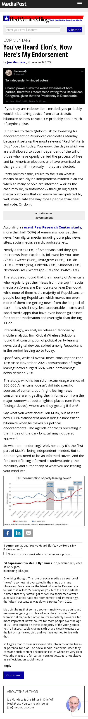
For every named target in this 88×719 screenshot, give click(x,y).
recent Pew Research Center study (51, 227)
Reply (7, 666)
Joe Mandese (16, 62)
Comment (13, 675)
